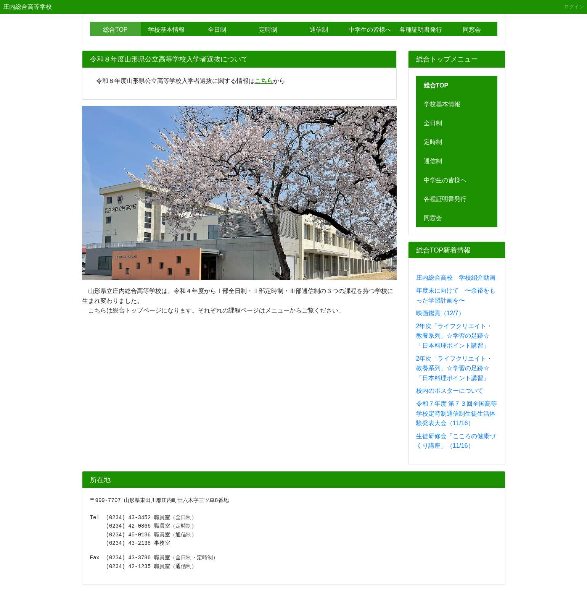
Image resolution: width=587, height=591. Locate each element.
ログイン (574, 7)
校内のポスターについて (449, 390)
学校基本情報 (166, 29)
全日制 (217, 29)
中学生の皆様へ (370, 29)
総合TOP (115, 29)
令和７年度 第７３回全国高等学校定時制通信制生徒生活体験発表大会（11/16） (456, 413)
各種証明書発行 (420, 29)
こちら (264, 81)
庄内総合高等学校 (27, 6)
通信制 (319, 29)
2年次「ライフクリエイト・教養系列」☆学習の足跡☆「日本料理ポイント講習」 (454, 336)
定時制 (268, 29)
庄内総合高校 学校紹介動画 (455, 277)
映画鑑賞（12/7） (440, 313)
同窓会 (472, 29)
